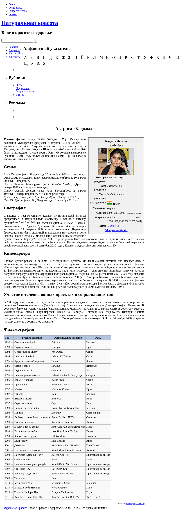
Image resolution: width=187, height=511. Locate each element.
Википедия (130, 504)
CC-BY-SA (140, 504)
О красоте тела (18, 10)
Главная (13, 46)
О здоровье (15, 7)
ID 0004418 (113, 225)
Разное (13, 14)
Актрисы (14, 50)
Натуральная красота (29, 23)
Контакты (15, 56)
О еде (12, 4)
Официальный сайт (116, 230)
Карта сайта (16, 53)
